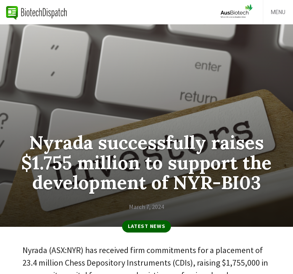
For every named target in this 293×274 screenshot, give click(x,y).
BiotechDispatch (36, 12)
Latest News (147, 226)
